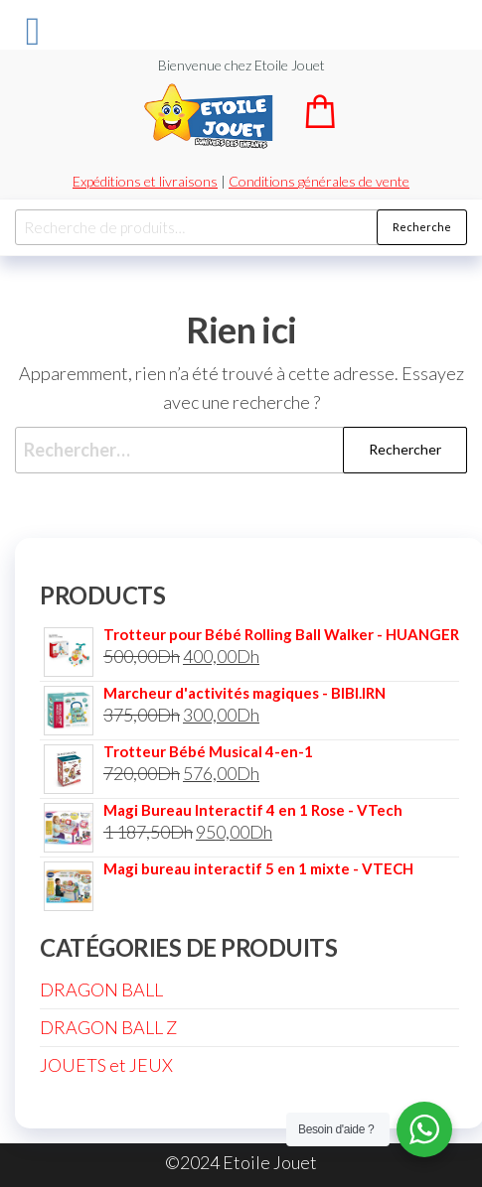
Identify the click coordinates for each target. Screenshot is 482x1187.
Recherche (422, 226)
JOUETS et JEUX (106, 1065)
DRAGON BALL (101, 989)
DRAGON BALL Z (108, 1027)
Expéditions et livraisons (145, 181)
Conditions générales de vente (319, 181)
